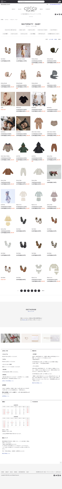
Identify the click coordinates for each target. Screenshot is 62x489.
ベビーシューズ (24, 33)
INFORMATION (22, 471)
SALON (19, 9)
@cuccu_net (31, 311)
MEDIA (41, 9)
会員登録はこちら (5, 396)
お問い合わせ (58, 471)
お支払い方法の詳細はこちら (8, 380)
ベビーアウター (53, 29)
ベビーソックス (14, 33)
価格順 (55, 39)
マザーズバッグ (42, 33)
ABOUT (13, 9)
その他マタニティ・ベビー (53, 33)
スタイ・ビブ (22, 29)
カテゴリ (6, 19)
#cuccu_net (24, 319)
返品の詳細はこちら (6, 453)
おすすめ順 (51, 39)
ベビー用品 (33, 33)
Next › (43, 290)
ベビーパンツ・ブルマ (42, 29)
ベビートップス (31, 29)
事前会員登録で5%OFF (5, 4)
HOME (2, 19)
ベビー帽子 (5, 33)
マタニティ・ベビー (14, 19)
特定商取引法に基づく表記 (41, 471)
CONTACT (48, 9)
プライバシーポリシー (51, 471)
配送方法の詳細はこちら (37, 382)
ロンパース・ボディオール (10, 29)
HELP (27, 471)
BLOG (11, 471)
